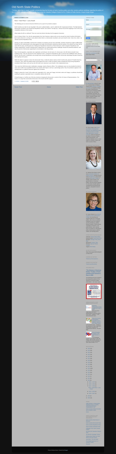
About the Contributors (91, 53)
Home (49, 87)
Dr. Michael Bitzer (90, 83)
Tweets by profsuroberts (91, 264)
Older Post (79, 87)
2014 (89, 372)
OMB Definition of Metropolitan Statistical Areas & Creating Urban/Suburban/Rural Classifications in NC (93, 405)
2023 (89, 354)
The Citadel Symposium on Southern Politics (92, 441)
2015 (89, 370)
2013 (89, 374)
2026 (89, 348)
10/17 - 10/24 (92, 385)
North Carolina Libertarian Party (93, 426)
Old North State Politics (26, 7)
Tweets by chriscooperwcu (92, 258)
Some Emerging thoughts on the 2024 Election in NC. (96, 334)
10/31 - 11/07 (92, 382)
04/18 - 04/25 (92, 391)
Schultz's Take (94, 242)
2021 (89, 358)
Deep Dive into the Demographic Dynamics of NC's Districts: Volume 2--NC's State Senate (96, 321)
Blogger (66, 450)
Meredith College (94, 178)
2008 (89, 397)
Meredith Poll (92, 176)
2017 (89, 366)
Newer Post (18, 87)
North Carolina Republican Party (93, 424)
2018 (89, 364)
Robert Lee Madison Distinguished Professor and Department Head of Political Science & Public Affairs (93, 130)
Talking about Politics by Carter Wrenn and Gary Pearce (93, 437)
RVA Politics (92, 246)
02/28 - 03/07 (92, 393)
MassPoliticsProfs (97, 238)
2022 (89, 356)
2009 (89, 395)
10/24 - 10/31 (92, 384)
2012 (89, 376)
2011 (89, 378)
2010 (89, 380)
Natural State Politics (95, 236)
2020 (89, 360)
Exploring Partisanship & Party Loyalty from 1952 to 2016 (96, 307)
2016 (89, 368)
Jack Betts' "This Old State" (92, 439)
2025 (89, 350)
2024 (89, 352)
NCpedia (88, 444)
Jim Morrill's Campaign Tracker (93, 434)
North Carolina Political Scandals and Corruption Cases (93, 409)
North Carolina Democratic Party (93, 422)
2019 (89, 362)
